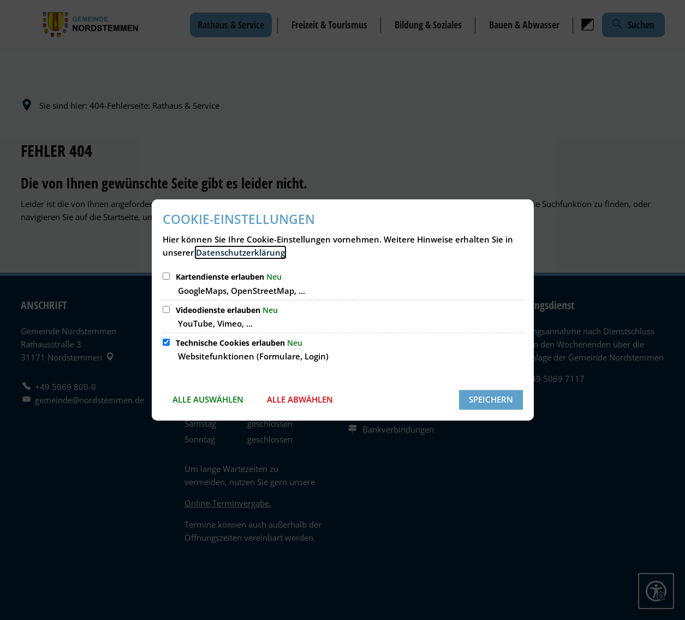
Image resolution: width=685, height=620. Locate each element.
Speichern (491, 399)
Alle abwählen (300, 399)
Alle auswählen (207, 399)
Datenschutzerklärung (240, 252)
